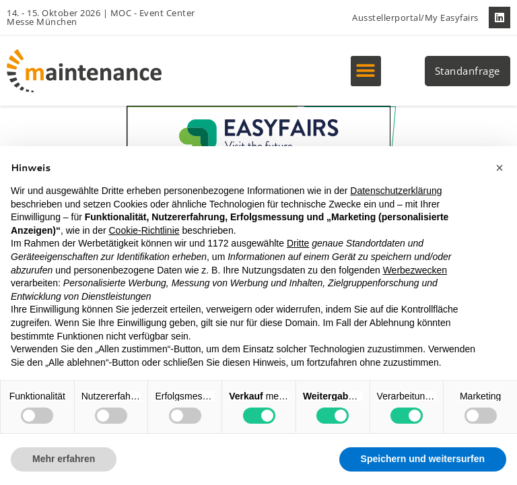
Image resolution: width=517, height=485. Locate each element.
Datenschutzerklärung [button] (396, 190)
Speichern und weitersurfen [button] (423, 458)
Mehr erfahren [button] (63, 458)
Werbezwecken (415, 270)
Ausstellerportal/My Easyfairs (415, 17)
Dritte (298, 243)
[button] (366, 71)
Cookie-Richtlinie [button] (143, 230)
